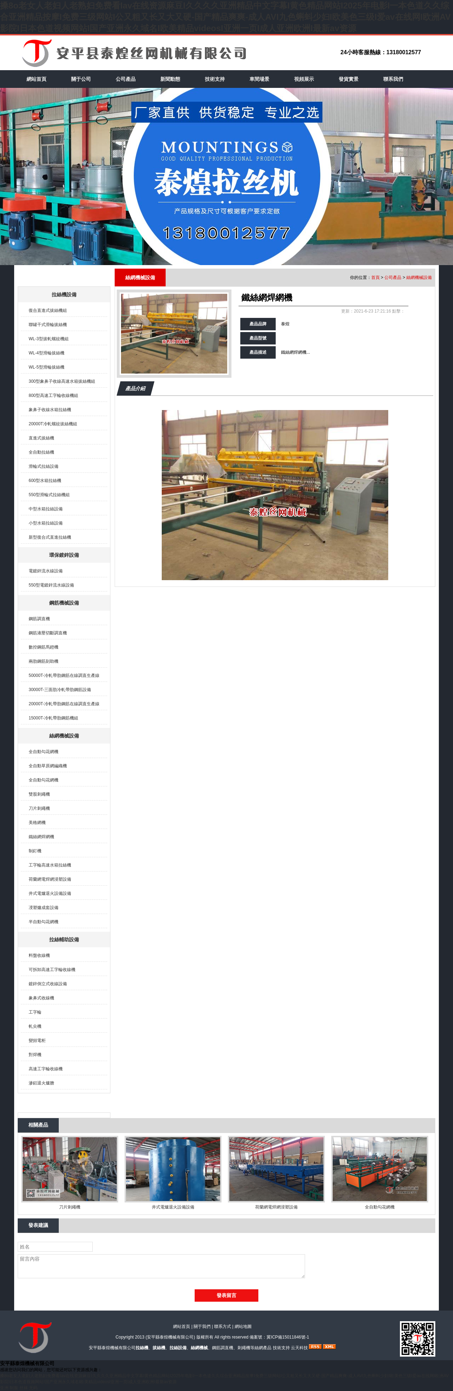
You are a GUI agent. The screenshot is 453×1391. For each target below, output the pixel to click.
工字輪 (35, 1012)
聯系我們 (393, 79)
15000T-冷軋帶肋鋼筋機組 (53, 718)
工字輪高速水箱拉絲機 (50, 865)
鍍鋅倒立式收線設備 (48, 983)
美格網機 (37, 822)
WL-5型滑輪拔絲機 (46, 367)
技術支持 (215, 79)
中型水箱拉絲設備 (46, 508)
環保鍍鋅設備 (64, 555)
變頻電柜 (37, 1040)
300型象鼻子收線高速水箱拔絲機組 (62, 381)
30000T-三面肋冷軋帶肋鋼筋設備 (60, 689)
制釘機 (35, 850)
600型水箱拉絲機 (45, 480)
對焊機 (35, 1054)
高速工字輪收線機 (46, 1068)
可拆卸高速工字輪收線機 (52, 969)
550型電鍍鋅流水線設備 (51, 585)
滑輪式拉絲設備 (43, 466)
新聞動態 (170, 79)
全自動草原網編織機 (48, 765)
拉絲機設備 (64, 294)
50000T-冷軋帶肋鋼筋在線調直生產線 (64, 675)
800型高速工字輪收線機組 (53, 395)
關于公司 (81, 79)
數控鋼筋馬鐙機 (43, 647)
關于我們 (202, 1326)
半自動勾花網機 (43, 921)
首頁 (375, 277)
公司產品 (126, 79)
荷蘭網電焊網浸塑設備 (50, 879)
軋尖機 (35, 1026)
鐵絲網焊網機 (41, 836)
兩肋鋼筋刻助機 (43, 661)
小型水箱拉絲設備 (46, 523)
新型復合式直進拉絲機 (50, 537)
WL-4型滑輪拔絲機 (46, 352)
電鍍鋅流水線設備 (46, 570)
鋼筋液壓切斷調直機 (48, 632)
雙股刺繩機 (39, 794)
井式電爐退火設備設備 (50, 893)
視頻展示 (304, 79)
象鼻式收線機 (41, 997)
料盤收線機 (39, 955)
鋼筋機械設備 (64, 603)
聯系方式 (222, 1326)
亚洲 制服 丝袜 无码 (19, 1387)
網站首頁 (36, 79)
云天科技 (299, 1347)
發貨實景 (349, 79)
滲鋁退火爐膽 (41, 1083)
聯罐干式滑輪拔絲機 (48, 324)
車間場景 (259, 79)
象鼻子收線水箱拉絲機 (50, 409)
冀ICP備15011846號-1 (287, 1337)
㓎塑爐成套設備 (43, 907)
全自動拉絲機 (41, 452)
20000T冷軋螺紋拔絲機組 (53, 423)
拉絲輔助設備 (64, 939)
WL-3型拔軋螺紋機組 (49, 338)
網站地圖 (243, 1326)
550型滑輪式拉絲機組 (49, 494)
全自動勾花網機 (43, 751)
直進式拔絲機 (41, 438)
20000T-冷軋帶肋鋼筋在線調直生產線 (64, 703)
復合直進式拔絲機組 (48, 310)
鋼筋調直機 (39, 618)
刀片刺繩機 (39, 808)
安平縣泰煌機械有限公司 (170, 1337)
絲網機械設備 (64, 736)
